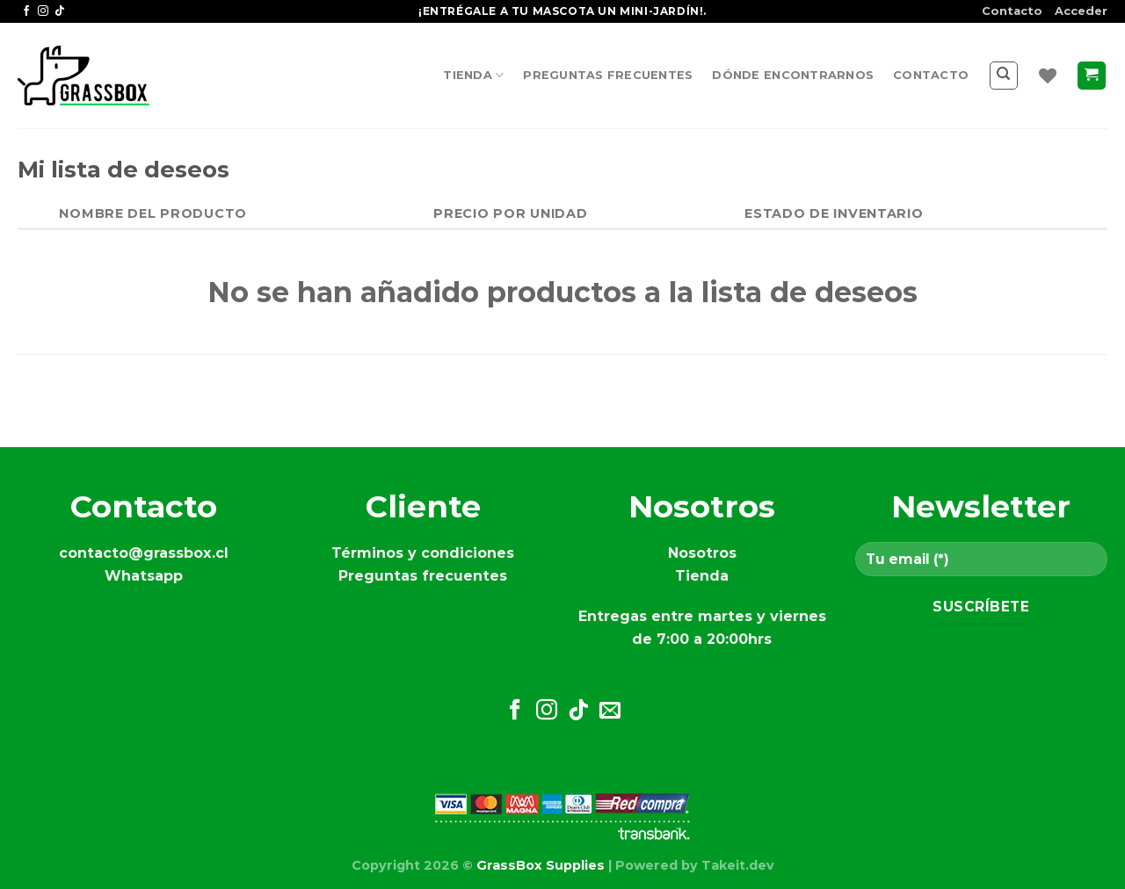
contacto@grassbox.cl (144, 553)
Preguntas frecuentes (608, 75)
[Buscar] (1004, 75)
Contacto (1012, 11)
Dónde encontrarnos (793, 75)
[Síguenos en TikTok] (59, 11)
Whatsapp (144, 575)
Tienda (473, 75)
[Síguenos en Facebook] (26, 11)
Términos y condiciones (422, 553)
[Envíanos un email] (610, 711)
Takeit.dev (737, 865)
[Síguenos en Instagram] (43, 11)
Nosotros (702, 553)
